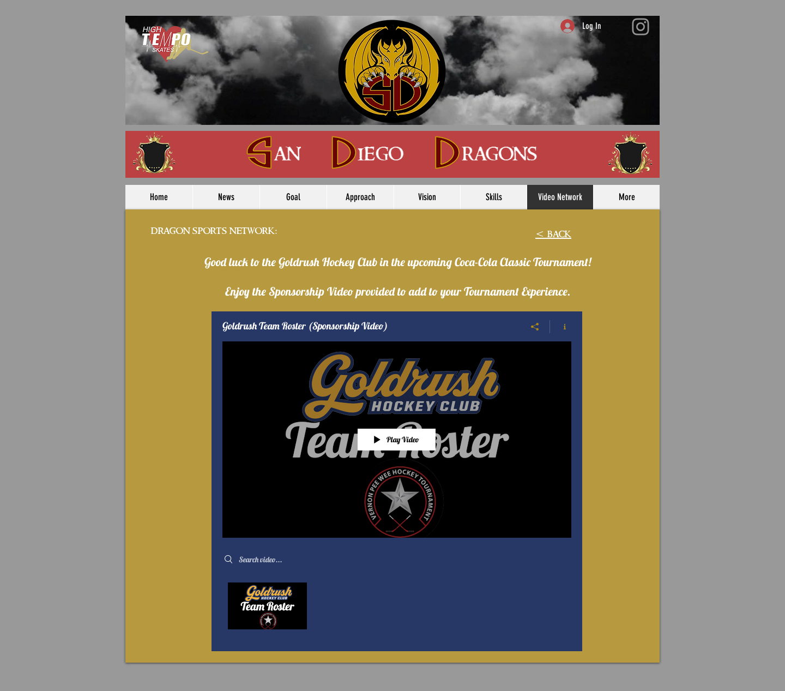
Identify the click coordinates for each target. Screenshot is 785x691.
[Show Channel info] (560, 326)
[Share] (535, 326)
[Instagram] (640, 26)
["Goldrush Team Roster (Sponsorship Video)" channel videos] (397, 608)
